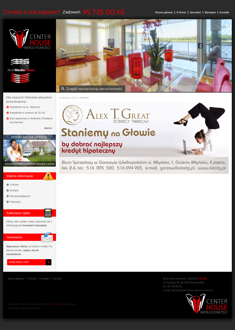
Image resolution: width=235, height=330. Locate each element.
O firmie (181, 12)
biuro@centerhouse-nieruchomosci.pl (192, 290)
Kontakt (224, 12)
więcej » (48, 128)
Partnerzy (15, 201)
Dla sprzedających (20, 196)
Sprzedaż (195, 12)
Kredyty (14, 190)
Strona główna (164, 12)
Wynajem (210, 12)
